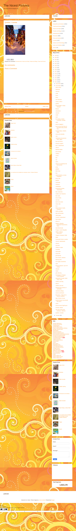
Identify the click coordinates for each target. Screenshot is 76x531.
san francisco (59, 99)
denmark (58, 245)
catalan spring (14, 144)
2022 (56, 61)
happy (12, 179)
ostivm (54, 342)
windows (13, 130)
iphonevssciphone (57, 331)
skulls (57, 115)
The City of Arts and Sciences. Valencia (60, 310)
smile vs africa (59, 101)
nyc (56, 159)
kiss (56, 157)
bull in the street (59, 202)
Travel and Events (42, 61)
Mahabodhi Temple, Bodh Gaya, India (61, 279)
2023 (56, 59)
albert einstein (14, 158)
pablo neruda (13, 137)
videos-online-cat (57, 355)
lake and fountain (60, 213)
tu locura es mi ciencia (15, 151)
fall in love (58, 171)
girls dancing (58, 273)
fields (57, 237)
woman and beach (60, 292)
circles (57, 155)
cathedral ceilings (60, 290)
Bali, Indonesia (59, 191)
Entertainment (19, 61)
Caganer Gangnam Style (61, 235)
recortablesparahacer (58, 346)
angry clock (13, 123)
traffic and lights (59, 211)
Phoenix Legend (59, 143)
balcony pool (58, 259)
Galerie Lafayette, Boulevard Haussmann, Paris (62, 225)
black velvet (58, 87)
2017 (56, 71)
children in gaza (59, 247)
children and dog (59, 281)
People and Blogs (33, 61)
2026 (56, 55)
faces (57, 95)
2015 (56, 75)
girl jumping (58, 151)
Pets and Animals (57, 38)
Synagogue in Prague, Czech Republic (61, 275)
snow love (58, 253)
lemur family (58, 197)
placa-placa (55, 343)
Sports (54, 47)
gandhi (57, 103)
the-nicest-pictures (57, 351)
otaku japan (58, 215)
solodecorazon (56, 348)
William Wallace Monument (59, 232)
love (57, 206)
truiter (54, 354)
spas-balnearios (56, 349)
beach (12, 186)
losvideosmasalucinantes (59, 336)
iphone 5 (58, 221)
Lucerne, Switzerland (60, 217)
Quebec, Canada (59, 312)
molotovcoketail (42, 500)
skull (57, 263)
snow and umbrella (60, 134)
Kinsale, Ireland (59, 307)
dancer (57, 283)
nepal (57, 271)
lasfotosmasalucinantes (58, 332)
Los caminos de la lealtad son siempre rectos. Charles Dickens (24, 172)
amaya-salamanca (57, 323)
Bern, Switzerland (60, 145)
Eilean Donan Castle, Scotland (60, 208)
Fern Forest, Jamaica (60, 257)
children (57, 153)
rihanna (57, 243)
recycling (58, 249)
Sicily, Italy (58, 204)
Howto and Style (25, 61)
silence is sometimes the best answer (61, 164)
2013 (56, 79)
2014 (56, 77)
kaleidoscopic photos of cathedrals (61, 288)
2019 (56, 67)
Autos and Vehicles (57, 45)
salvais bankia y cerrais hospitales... (61, 176)
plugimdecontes (56, 344)
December (58, 83)
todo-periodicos (56, 353)
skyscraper (58, 251)
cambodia (58, 182)
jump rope (58, 178)
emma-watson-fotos (57, 327)
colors (57, 303)
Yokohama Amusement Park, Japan (61, 139)
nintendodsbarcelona (58, 340)
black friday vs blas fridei (16, 165)
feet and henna (59, 141)
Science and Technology (58, 42)
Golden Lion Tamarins (61, 193)
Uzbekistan (58, 186)
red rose (57, 199)
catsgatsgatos (56, 325)
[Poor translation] (5, 509)
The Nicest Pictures (16, 5)
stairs (57, 161)
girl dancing (58, 255)
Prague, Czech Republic (61, 230)
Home (26, 106)
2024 (56, 57)
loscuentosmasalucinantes (59, 335)
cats (57, 136)
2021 (56, 63)
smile (57, 93)
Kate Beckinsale (59, 228)
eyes (57, 117)
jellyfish (57, 169)
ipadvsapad (55, 330)
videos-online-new (57, 357)
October (58, 315)
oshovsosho (56, 341)
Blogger (52, 500)
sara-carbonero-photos (58, 347)
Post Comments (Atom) (29, 111)
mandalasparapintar (57, 337)
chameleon (58, 111)
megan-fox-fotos (56, 338)
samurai (57, 91)
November (58, 85)
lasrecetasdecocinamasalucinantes (61, 334)
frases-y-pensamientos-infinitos (60, 328)
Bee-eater (58, 195)
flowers (57, 108)
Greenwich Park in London (62, 239)
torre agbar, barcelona (61, 261)
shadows (58, 184)
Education (55, 35)
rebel (57, 122)
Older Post (45, 106)
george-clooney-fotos (58, 329)
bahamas (58, 89)
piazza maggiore (59, 124)
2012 (56, 81)
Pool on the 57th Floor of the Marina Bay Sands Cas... (61, 127)
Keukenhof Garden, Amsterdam (60, 189)
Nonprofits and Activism (58, 24)
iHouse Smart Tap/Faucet (61, 305)
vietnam (57, 113)
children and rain (59, 285)
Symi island (58, 219)
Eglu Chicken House (60, 298)
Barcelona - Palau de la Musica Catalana (61, 295)
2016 (56, 73)
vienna (57, 147)
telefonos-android (57, 350)
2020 (56, 65)
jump (57, 167)
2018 (56, 69)
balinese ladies (59, 149)
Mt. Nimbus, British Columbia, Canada (60, 119)
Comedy (55, 40)
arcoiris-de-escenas (57, 324)
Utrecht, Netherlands (60, 241)
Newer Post (8, 106)
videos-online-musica (58, 356)
